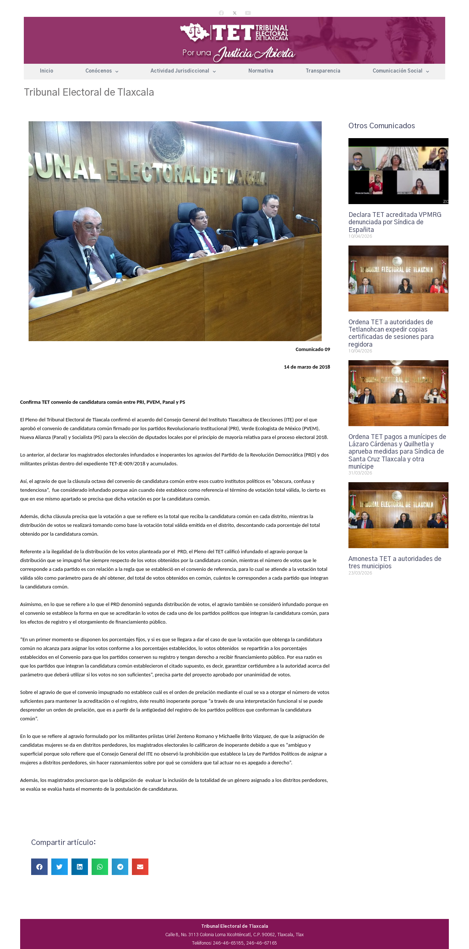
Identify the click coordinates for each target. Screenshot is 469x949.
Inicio (46, 71)
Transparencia (323, 71)
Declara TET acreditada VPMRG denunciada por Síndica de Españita (395, 222)
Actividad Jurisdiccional (183, 71)
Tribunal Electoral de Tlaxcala (89, 92)
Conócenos (101, 71)
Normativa (260, 71)
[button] (39, 866)
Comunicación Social (401, 71)
